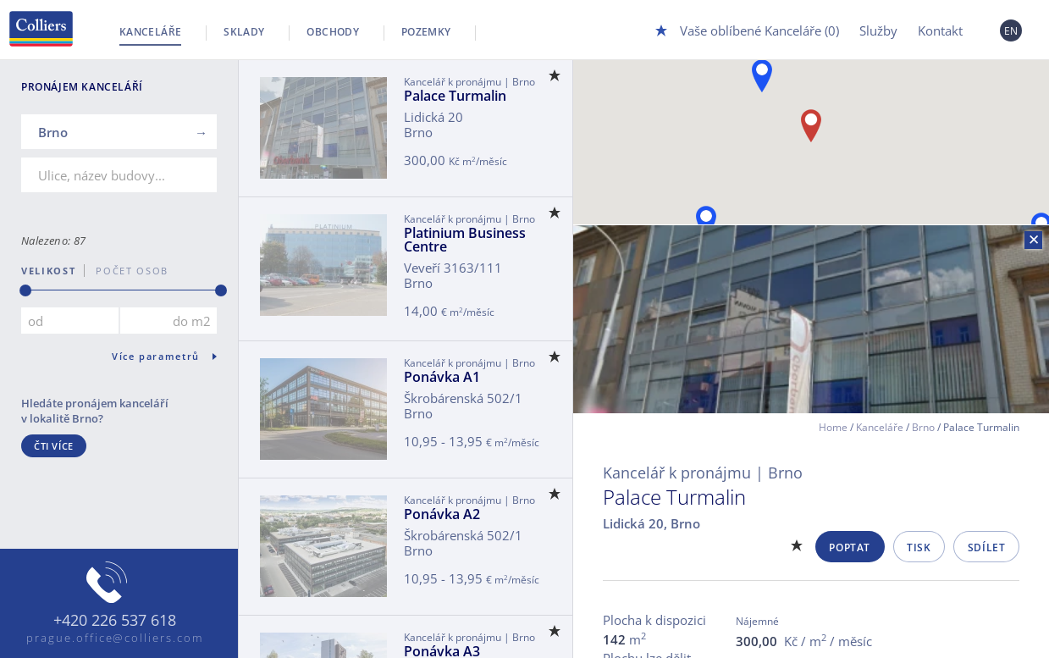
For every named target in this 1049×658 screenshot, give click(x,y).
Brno (923, 427)
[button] (762, 75)
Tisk (918, 547)
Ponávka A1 (442, 377)
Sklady (244, 32)
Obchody (332, 32)
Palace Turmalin (455, 95)
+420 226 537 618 (114, 620)
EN (1011, 31)
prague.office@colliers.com (114, 637)
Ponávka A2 (442, 514)
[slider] (25, 290)
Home (833, 427)
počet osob (126, 270)
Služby (878, 30)
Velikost (48, 270)
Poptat (849, 547)
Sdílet (987, 547)
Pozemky (426, 32)
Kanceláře (150, 32)
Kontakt (940, 30)
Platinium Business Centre (465, 240)
